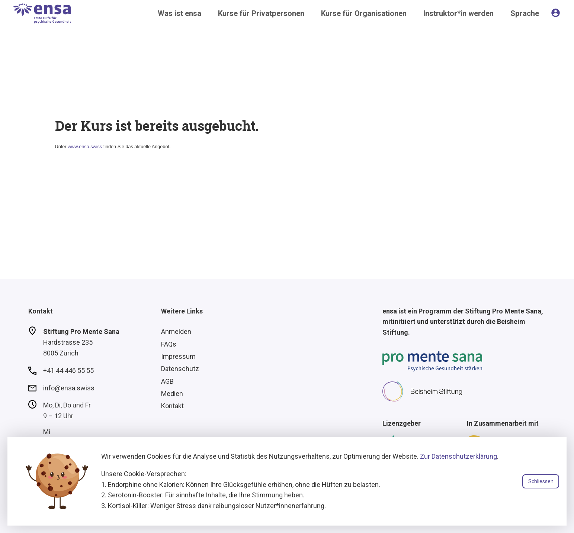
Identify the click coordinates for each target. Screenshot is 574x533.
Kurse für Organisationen (364, 13)
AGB (167, 381)
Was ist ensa (179, 13)
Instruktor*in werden (458, 13)
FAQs (168, 344)
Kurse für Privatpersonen (261, 13)
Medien (172, 393)
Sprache (524, 13)
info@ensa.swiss (68, 388)
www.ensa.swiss (85, 146)
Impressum (178, 356)
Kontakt (172, 406)
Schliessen (541, 481)
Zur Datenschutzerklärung (458, 456)
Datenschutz (180, 369)
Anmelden (176, 331)
